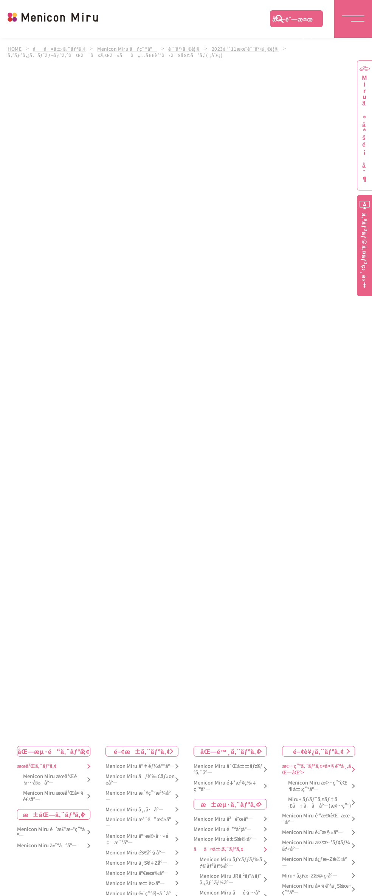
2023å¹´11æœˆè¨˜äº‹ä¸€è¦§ (250, 48)
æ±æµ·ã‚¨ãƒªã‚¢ (230, 801)
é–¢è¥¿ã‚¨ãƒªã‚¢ (318, 749)
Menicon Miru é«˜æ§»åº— (312, 830)
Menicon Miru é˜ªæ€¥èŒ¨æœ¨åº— (316, 816)
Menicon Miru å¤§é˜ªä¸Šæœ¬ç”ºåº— (316, 887)
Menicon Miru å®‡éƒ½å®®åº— (140, 764)
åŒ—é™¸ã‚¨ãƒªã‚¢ (230, 749)
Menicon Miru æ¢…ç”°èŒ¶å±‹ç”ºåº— (317, 783)
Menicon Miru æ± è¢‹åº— (135, 881)
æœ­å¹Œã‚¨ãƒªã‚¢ (36, 764)
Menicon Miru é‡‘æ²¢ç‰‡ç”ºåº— (225, 783)
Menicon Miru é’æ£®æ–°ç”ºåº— (51, 830)
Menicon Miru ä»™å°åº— (47, 843)
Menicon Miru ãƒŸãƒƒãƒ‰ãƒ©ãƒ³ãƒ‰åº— (231, 860)
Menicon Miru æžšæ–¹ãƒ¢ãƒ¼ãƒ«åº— (316, 843)
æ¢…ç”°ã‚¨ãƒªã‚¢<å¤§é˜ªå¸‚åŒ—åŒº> (316, 767)
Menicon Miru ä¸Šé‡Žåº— (136, 860)
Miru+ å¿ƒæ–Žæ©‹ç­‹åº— (309, 873)
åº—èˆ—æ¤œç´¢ (292, 20)
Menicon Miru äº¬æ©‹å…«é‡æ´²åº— (136, 837)
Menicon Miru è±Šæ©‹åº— (225, 837)
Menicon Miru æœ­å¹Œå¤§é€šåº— (53, 794)
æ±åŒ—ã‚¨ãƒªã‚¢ (53, 812)
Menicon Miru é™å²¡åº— (222, 827)
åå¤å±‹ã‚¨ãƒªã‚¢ (60, 48)
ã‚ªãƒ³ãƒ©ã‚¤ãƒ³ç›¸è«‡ (364, 250)
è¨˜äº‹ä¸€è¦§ (188, 48)
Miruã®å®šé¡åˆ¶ (364, 129)
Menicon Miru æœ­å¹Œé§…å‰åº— (50, 777)
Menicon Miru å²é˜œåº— (223, 817)
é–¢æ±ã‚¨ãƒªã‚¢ (142, 749)
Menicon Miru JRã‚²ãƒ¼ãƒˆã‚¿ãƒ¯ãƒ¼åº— (230, 877)
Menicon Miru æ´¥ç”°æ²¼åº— (137, 794)
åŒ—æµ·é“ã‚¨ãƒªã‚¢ (54, 749)
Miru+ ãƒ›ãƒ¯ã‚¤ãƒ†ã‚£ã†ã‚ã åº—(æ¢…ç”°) (319, 800)
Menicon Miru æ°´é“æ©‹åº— (138, 820)
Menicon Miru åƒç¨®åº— (130, 48)
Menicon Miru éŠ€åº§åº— (135, 850)
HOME (15, 48)
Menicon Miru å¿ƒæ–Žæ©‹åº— (314, 860)
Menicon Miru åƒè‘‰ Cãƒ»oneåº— (140, 777)
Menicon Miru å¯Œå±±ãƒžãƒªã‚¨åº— (228, 767)
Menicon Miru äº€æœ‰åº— (137, 871)
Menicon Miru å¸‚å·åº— (134, 807)
